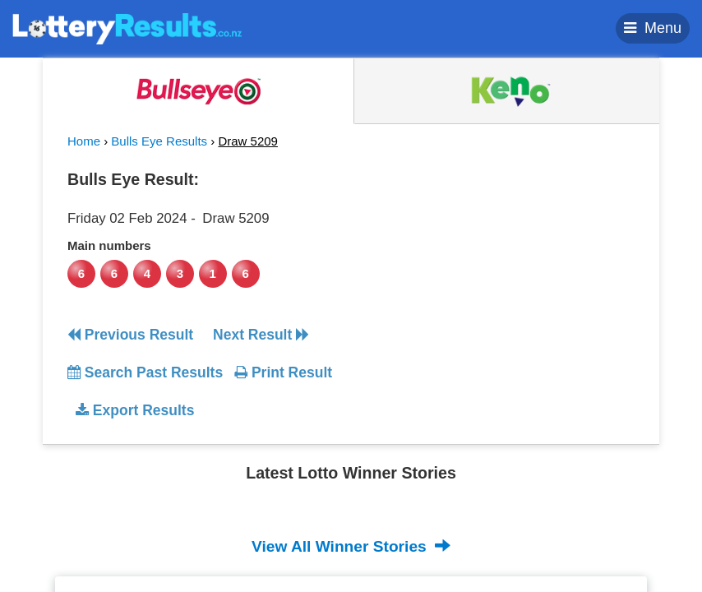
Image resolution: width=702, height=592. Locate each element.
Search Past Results (145, 372)
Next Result (261, 334)
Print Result (283, 372)
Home (83, 141)
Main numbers (109, 245)
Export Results (135, 410)
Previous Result (130, 334)
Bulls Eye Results (159, 141)
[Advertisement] (501, 266)
